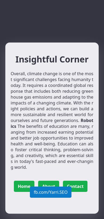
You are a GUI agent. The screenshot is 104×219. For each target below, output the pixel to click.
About (48, 186)
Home (24, 186)
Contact (75, 186)
